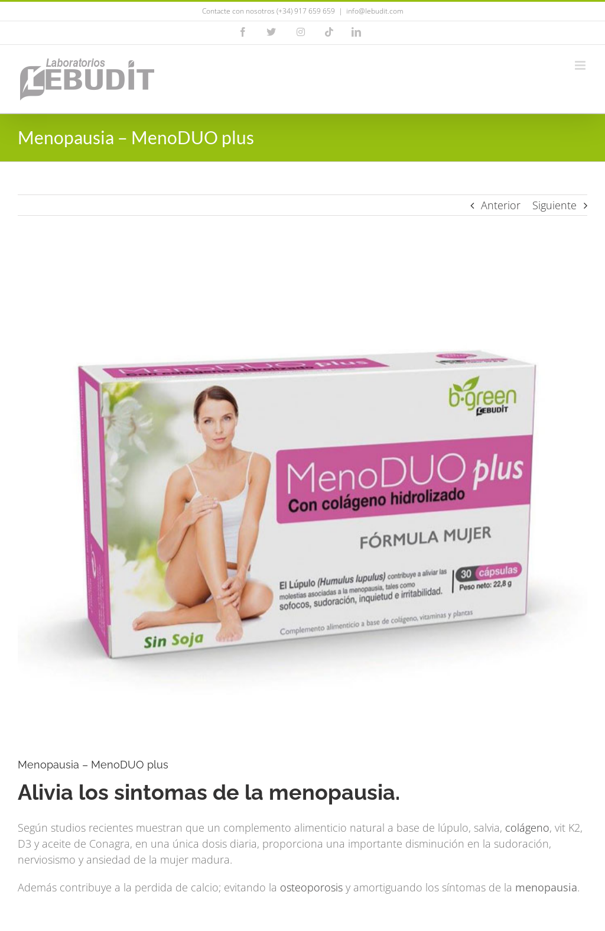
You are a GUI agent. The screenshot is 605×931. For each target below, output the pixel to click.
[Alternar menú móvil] (581, 65)
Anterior (501, 205)
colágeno (527, 827)
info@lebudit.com (375, 11)
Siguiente (554, 205)
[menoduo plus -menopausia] (302, 496)
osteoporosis (311, 887)
